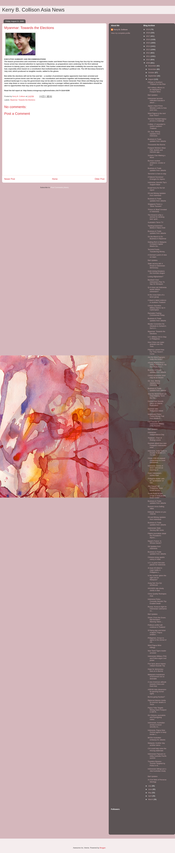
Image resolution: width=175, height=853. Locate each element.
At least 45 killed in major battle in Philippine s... (155, 570)
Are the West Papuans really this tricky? (156, 358)
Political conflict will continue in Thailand (156, 626)
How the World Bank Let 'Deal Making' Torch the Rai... (157, 396)
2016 (148, 39)
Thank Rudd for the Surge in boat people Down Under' (157, 496)
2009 (148, 63)
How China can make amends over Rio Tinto (156, 344)
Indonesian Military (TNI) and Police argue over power (157, 658)
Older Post (99, 179)
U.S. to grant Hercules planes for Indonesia (156, 564)
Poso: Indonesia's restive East (154, 474)
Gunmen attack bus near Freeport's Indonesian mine (157, 445)
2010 (148, 60)
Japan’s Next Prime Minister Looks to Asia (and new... (157, 108)
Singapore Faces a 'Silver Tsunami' (155, 205)
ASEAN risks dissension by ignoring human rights (157, 692)
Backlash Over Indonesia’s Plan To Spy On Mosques (156, 282)
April (150, 796)
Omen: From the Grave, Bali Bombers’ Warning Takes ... (157, 620)
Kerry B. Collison (121, 30)
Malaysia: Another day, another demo (156, 744)
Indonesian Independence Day (156, 433)
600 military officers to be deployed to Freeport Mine (156, 90)
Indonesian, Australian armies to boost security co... (156, 725)
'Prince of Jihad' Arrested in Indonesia (157, 211)
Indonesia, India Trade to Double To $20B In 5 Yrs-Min (157, 453)
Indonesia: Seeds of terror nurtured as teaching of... (155, 468)
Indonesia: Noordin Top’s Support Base (157, 183)
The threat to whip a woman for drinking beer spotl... (156, 217)
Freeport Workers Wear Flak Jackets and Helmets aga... (157, 150)
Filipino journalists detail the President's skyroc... (157, 535)
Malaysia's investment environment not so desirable (156, 677)
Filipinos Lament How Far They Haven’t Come (156, 352)
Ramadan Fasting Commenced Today (156, 314)
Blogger (102, 848)
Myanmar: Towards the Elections (22, 100)
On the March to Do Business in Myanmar (157, 238)
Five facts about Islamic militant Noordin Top (157, 665)
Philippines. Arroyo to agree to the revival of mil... (157, 640)
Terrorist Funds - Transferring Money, (156, 250)
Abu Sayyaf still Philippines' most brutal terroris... (155, 488)
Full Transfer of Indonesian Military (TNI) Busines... (156, 424)
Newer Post (9, 179)
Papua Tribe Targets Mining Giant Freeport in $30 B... (157, 710)
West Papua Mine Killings (154, 646)
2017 (148, 36)
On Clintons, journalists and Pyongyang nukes (156, 717)
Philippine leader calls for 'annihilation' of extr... (156, 481)
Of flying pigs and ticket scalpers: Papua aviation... (156, 632)
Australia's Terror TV (155, 222)
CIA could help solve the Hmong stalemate (157, 749)
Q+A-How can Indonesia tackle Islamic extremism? (157, 289)
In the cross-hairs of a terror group (156, 296)
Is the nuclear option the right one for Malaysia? (157, 578)
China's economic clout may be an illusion (156, 376)
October (151, 73)
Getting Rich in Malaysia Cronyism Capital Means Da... (157, 244)
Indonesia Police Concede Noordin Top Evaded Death (157, 601)
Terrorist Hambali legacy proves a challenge (157, 120)
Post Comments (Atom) (60, 187)
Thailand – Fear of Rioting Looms (155, 439)
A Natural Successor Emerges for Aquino (156, 178)
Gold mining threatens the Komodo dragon (156, 272)
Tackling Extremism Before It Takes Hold (156, 227)
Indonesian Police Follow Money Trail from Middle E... (156, 416)
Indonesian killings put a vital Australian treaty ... (157, 771)
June (150, 789)
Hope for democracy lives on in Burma (155, 670)
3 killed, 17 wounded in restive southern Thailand (156, 126)
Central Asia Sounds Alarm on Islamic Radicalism (155, 403)
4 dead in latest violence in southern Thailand (157, 301)
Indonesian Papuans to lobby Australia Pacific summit (157, 756)
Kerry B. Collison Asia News (33, 10)
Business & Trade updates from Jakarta (157, 140)
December (152, 66)
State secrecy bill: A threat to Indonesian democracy (156, 266)
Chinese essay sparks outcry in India (156, 558)
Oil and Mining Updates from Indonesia (157, 194)
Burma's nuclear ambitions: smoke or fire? (156, 163)
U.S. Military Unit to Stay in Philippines (157, 338)
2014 (148, 46)
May (150, 793)
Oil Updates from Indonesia (154, 547)
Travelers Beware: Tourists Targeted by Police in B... (156, 763)
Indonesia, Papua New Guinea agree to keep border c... (157, 732)
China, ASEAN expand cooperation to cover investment (156, 460)
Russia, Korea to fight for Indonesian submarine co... (157, 609)
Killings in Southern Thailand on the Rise (156, 83)
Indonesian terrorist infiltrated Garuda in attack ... (156, 100)
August (151, 79)
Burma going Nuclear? (156, 697)
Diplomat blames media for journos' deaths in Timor (157, 702)
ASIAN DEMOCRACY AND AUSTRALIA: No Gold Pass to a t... (157, 365)
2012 (148, 53)
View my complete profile (120, 33)
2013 (148, 50)
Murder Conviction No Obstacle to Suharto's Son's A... (157, 326)
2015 (148, 43)
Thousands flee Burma (156, 145)
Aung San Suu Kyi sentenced (155, 584)
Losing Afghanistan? (155, 277)
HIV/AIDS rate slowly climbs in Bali (156, 589)
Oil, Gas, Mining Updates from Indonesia (154, 134)
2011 (148, 56)
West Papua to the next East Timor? (157, 114)
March (151, 799)
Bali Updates (153, 95)
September (152, 76)
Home (55, 179)
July (150, 786)
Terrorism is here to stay (157, 174)
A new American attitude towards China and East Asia (157, 684)
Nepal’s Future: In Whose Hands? (154, 542)
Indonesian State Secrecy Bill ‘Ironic (156, 529)
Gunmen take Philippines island (155, 410)
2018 (148, 33)
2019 (148, 29)
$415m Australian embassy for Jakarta (156, 739)
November (152, 69)
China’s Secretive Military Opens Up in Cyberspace (156, 308)
